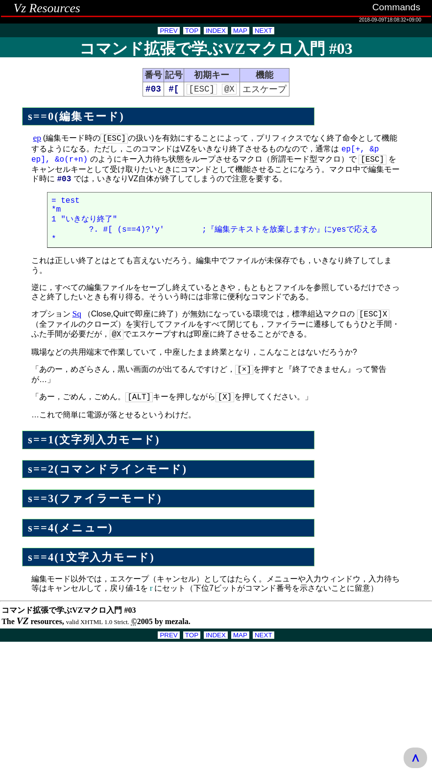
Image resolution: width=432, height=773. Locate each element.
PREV (168, 30)
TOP (191, 30)
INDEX (216, 30)
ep (37, 139)
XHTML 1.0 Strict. (104, 623)
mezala (177, 622)
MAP (240, 30)
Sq (77, 318)
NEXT (263, 30)
